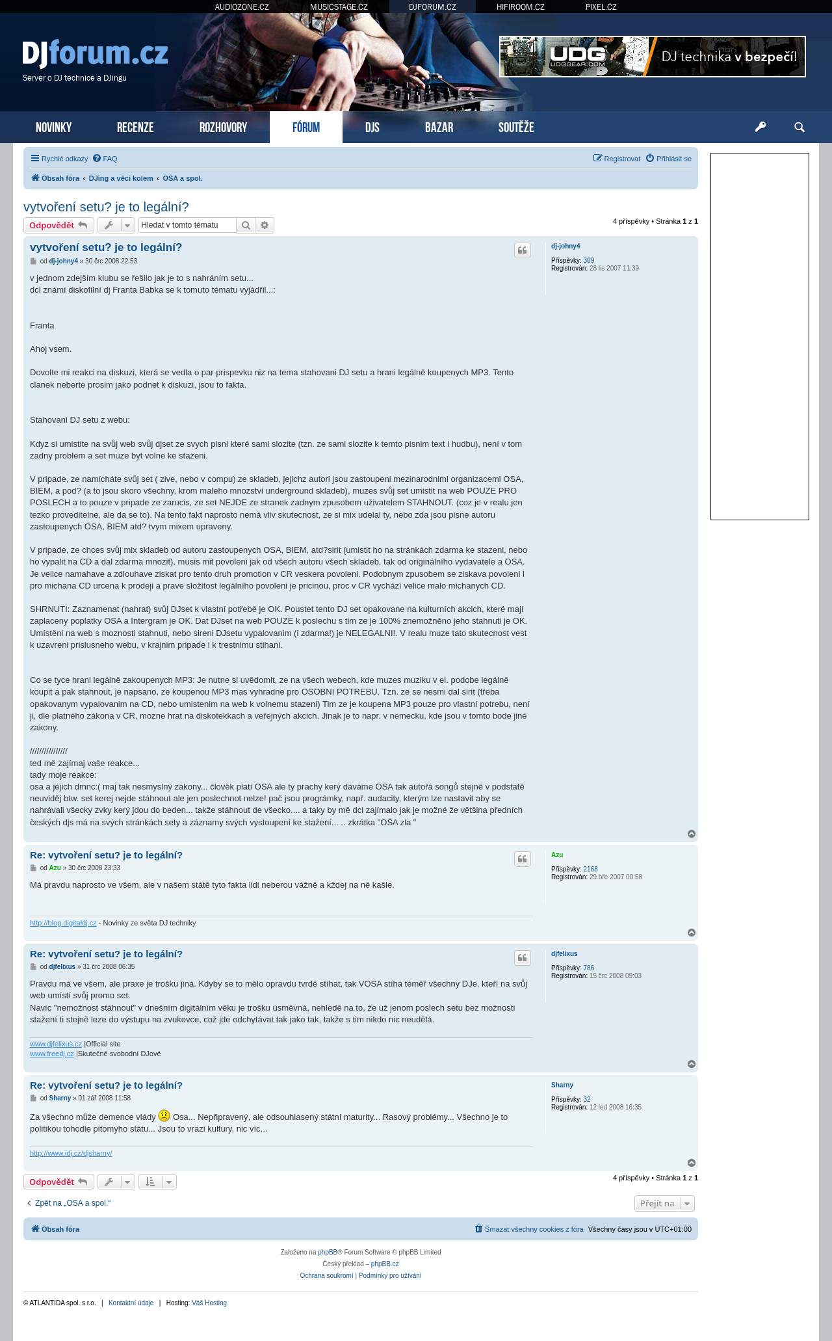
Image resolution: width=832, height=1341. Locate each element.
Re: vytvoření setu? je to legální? (106, 854)
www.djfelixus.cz (56, 1044)
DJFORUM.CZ (432, 7)
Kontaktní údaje (131, 1303)
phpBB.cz (385, 1264)
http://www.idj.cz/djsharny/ (71, 1153)
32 (587, 1099)
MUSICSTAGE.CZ (339, 7)
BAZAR (439, 126)
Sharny (562, 1085)
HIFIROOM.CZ (521, 7)
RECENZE (135, 126)
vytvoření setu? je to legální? (106, 207)
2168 (591, 869)
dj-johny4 (565, 246)
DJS (372, 126)
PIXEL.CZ (601, 7)
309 (589, 260)
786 (589, 968)
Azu (557, 854)
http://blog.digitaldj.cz (63, 923)
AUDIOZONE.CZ (242, 7)
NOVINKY (54, 126)
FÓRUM (306, 126)
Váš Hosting (209, 1303)
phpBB (327, 1252)
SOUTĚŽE (516, 126)
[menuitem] (105, 158)
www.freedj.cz (52, 1053)
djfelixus (564, 953)
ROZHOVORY (223, 126)
